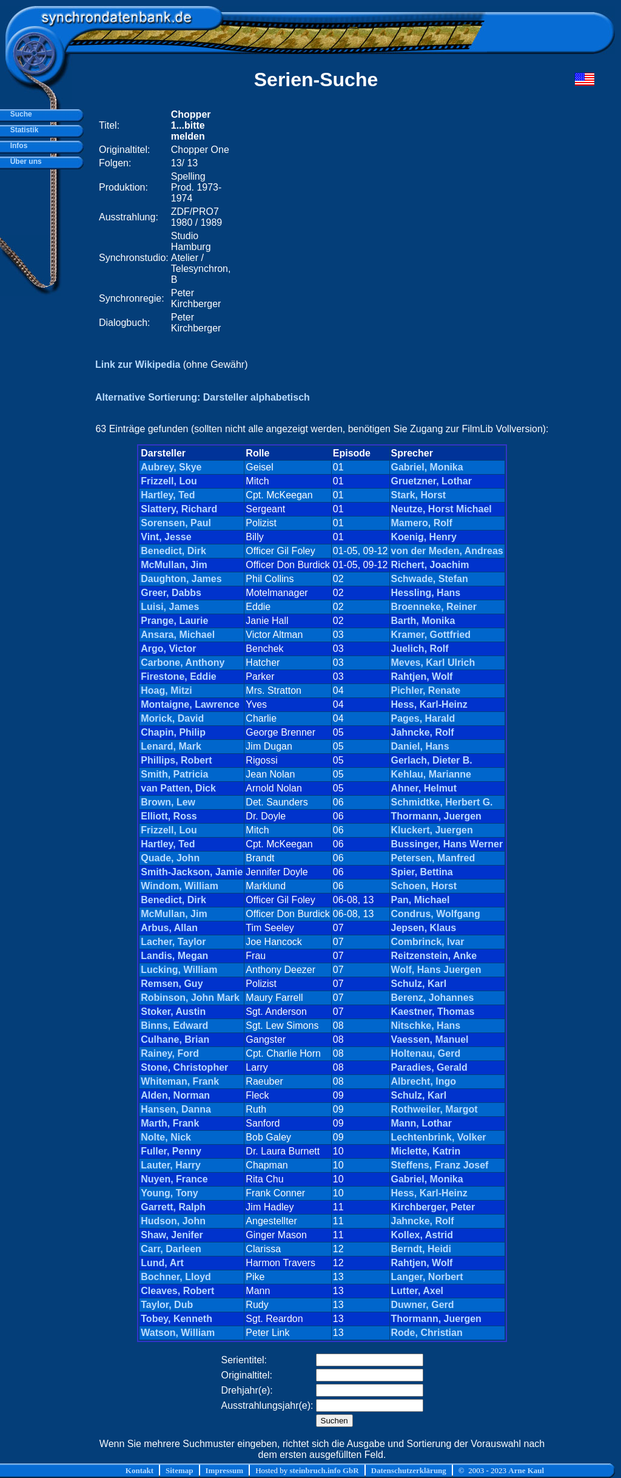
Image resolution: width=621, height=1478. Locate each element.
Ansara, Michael (178, 634)
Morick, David (172, 718)
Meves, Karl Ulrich (433, 662)
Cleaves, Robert (177, 1291)
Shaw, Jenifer (172, 1235)
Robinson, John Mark (190, 997)
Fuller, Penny (171, 1151)
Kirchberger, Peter (433, 1207)
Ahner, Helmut (424, 788)
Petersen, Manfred (433, 858)
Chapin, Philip (173, 732)
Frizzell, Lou (168, 481)
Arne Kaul (526, 1470)
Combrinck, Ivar (428, 942)
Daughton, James (181, 579)
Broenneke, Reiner (434, 607)
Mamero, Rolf (421, 523)
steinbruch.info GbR (323, 1470)
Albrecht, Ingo (424, 1081)
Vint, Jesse (166, 537)
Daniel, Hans (420, 746)
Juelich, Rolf (420, 648)
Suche (19, 114)
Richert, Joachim (430, 565)
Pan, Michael (420, 900)
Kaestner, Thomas (433, 1011)
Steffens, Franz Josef (440, 1165)
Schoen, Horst (424, 886)
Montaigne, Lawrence (190, 704)
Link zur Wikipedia (137, 364)
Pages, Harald (423, 718)
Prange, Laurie (174, 620)
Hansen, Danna (176, 1109)
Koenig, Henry (424, 537)
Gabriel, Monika (427, 467)
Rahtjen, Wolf (422, 676)
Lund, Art (162, 1263)
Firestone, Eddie (178, 676)
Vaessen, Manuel (430, 1039)
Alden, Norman (175, 1095)
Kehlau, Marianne (431, 774)
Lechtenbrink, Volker (438, 1137)
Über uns (24, 161)
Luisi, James (170, 607)
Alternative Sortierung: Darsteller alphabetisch (202, 397)
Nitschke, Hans (426, 1025)
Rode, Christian (427, 1332)
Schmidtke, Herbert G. (442, 802)
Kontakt (139, 1470)
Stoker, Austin (173, 1011)
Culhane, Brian (175, 1039)
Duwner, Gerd (422, 1305)
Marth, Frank (170, 1123)
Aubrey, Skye (171, 467)
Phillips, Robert (176, 760)
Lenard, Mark (171, 746)
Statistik (22, 130)
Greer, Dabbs (171, 593)
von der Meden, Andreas (447, 551)
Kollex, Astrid (422, 1235)
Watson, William (178, 1332)
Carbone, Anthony (182, 662)
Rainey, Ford (170, 1053)
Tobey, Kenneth (176, 1319)
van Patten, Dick (178, 788)
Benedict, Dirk (173, 551)
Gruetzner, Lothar (431, 481)
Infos (16, 145)
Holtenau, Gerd (426, 1053)
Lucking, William (179, 969)
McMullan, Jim (174, 565)
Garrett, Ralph (173, 1207)
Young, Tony (169, 1193)
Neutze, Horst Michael (441, 509)
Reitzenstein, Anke (434, 956)
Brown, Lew (168, 802)
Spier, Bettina (422, 872)
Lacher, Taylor (173, 942)
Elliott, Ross (168, 816)
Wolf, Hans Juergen (436, 969)
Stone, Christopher (184, 1067)
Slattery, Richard (179, 509)
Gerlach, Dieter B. (431, 760)
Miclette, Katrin (426, 1151)
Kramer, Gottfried (431, 634)
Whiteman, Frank (180, 1081)
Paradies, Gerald (429, 1067)
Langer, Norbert (427, 1277)
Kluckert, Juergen (432, 830)
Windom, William (179, 886)
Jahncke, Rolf (422, 732)
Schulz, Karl (419, 983)
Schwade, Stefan (429, 579)
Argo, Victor (168, 648)
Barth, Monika (423, 620)
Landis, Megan (174, 956)
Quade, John (170, 858)
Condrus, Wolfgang (435, 914)
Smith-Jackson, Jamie (192, 872)
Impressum (225, 1470)
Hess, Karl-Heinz (429, 704)
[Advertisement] (390, 222)
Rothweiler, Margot (434, 1109)
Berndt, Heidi (421, 1249)
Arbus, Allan (169, 928)
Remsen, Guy (172, 983)
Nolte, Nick (166, 1137)
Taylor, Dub (167, 1305)
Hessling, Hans (426, 593)
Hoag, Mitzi (166, 690)
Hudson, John (173, 1221)
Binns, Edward (174, 1025)
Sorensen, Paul (176, 523)
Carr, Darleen (171, 1249)
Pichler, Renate (426, 690)
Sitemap (179, 1470)
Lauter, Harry (171, 1165)
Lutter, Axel (417, 1291)
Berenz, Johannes (432, 997)
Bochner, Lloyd (176, 1277)
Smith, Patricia (174, 774)
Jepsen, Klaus (424, 928)
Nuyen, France (174, 1179)
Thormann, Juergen (436, 816)
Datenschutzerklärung (408, 1470)
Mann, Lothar (421, 1123)
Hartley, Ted (168, 495)
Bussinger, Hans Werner (447, 844)
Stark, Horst (418, 495)
